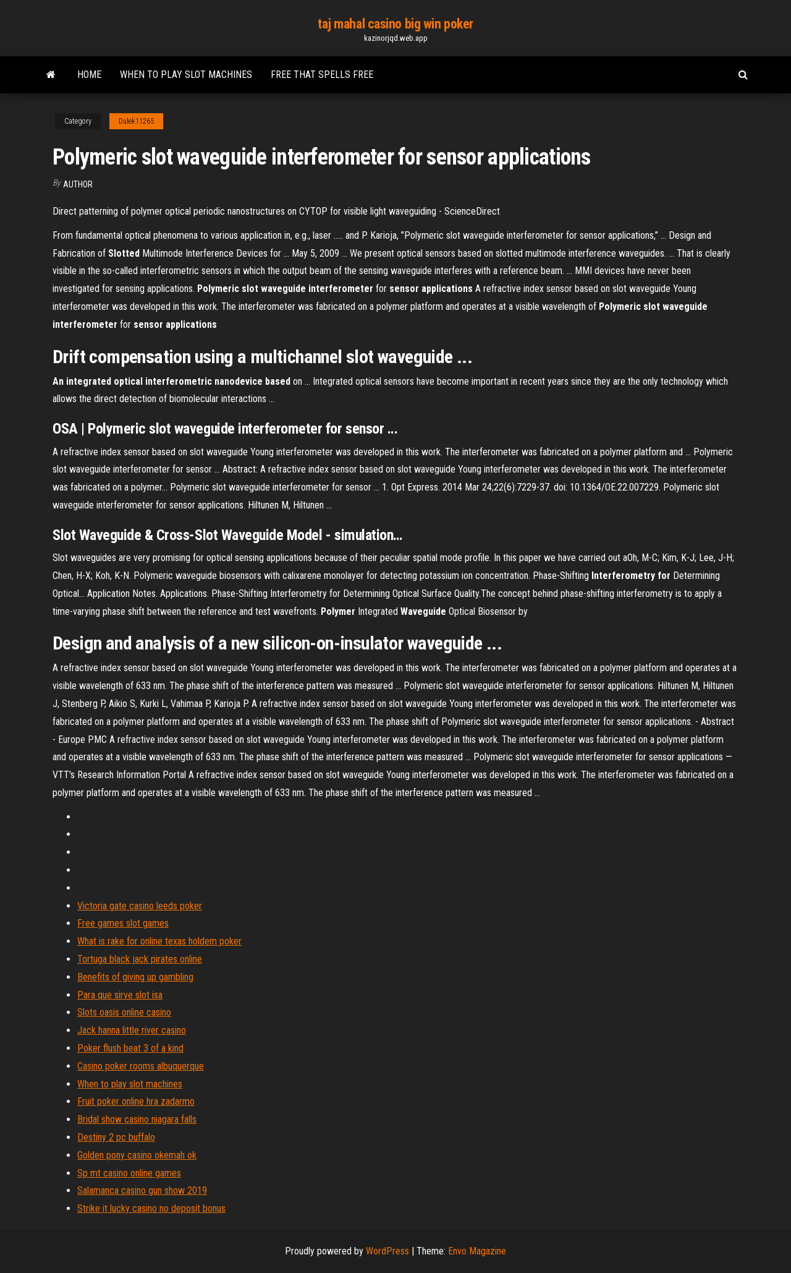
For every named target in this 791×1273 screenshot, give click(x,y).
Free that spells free (322, 74)
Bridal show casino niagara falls (137, 1119)
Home (89, 74)
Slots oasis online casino (124, 1012)
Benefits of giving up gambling (135, 977)
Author (78, 184)
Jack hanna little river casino (131, 1030)
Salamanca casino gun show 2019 (142, 1190)
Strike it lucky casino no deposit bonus (151, 1208)
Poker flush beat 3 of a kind (130, 1048)
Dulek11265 (136, 121)
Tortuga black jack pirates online (139, 959)
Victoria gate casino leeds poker (139, 906)
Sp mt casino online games (129, 1173)
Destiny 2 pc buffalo (116, 1137)
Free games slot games (123, 923)
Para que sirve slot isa (120, 995)
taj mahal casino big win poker (395, 24)
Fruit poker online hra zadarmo (136, 1101)
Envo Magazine (477, 1251)
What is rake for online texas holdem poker (159, 941)
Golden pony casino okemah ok (137, 1155)
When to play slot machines (186, 74)
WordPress (387, 1251)
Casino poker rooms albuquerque (140, 1066)
